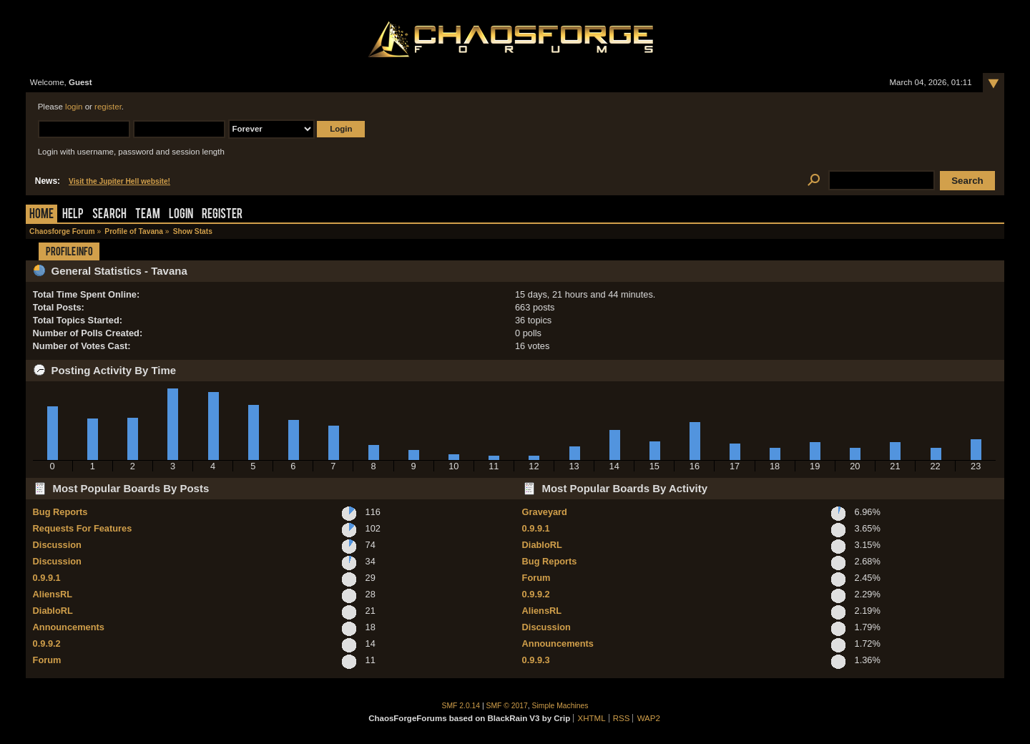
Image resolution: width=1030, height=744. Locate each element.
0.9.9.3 (536, 660)
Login (181, 215)
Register (222, 215)
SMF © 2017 (507, 706)
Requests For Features (82, 528)
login (73, 106)
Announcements (68, 627)
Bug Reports (60, 511)
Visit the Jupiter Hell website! (119, 181)
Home (41, 215)
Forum (47, 660)
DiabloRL (53, 610)
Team (147, 215)
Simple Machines (560, 706)
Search (109, 215)
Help (73, 215)
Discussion (57, 544)
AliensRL (52, 594)
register (108, 106)
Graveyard (544, 511)
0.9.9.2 (47, 643)
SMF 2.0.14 (461, 706)
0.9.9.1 (47, 577)
